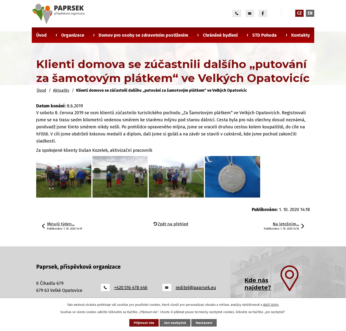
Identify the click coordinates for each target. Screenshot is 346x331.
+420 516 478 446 (130, 287)
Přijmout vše (143, 323)
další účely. (271, 304)
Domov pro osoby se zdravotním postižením (143, 35)
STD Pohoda (264, 35)
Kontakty (300, 35)
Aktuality (61, 90)
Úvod (41, 35)
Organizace (72, 35)
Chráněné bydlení (220, 35)
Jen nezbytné (175, 323)
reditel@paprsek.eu (196, 287)
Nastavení (205, 323)
